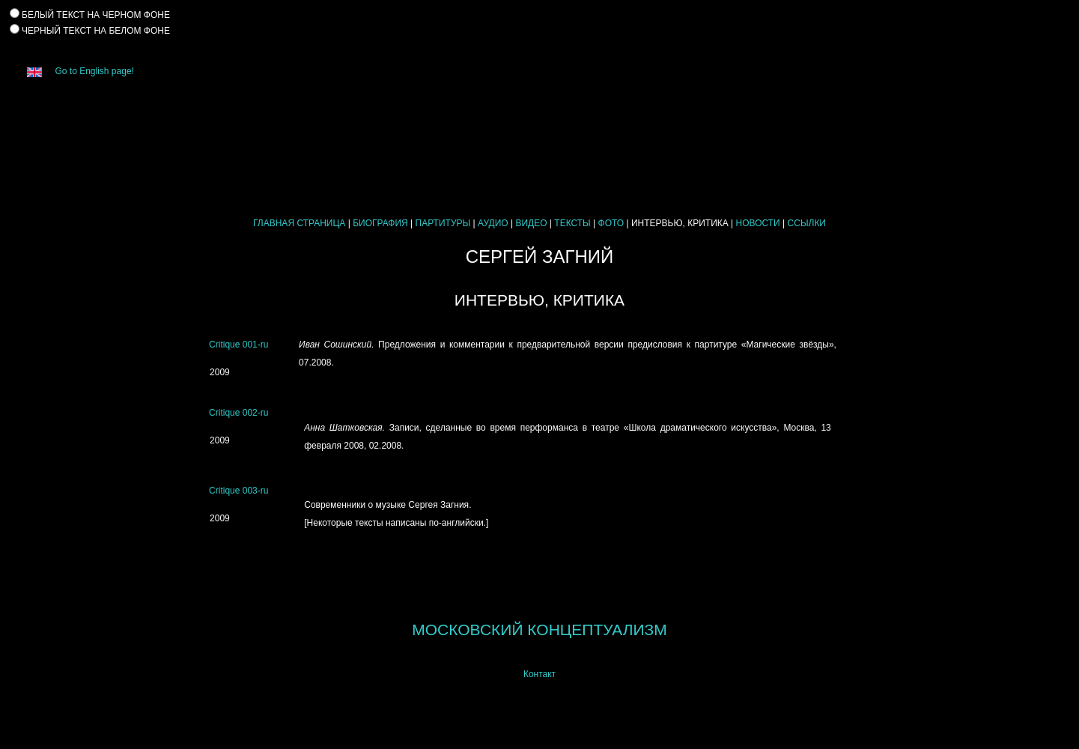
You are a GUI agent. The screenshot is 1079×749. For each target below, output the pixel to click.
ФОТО (611, 223)
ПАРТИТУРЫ (443, 223)
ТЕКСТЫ (572, 223)
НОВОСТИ (758, 223)
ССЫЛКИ (807, 223)
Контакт (539, 674)
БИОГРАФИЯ (380, 223)
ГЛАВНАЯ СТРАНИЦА (299, 223)
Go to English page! (75, 71)
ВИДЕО (531, 223)
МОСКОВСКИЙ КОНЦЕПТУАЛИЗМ (539, 629)
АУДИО (493, 223)
